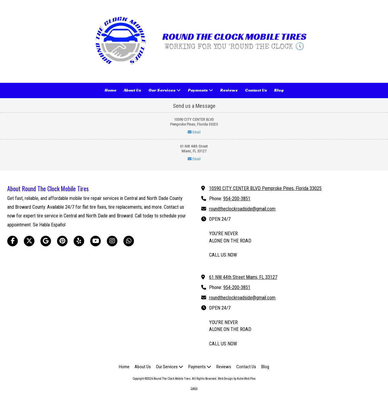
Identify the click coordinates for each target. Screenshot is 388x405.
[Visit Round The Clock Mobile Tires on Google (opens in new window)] (45, 241)
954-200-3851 (236, 198)
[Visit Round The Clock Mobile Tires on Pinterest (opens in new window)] (62, 241)
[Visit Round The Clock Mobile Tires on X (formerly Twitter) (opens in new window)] (29, 241)
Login (194, 388)
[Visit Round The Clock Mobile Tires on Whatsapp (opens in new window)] (128, 241)
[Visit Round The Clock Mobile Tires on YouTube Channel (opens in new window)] (95, 241)
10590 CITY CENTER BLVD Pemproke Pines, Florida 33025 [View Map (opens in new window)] (265, 188)
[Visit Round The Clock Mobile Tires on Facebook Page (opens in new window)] (12, 241)
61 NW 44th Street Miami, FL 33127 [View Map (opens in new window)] (243, 277)
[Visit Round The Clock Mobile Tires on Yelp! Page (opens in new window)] (79, 241)
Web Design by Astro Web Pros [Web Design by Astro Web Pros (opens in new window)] (237, 378)
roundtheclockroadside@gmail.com (242, 209)
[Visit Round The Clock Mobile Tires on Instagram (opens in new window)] (112, 241)
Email (194, 132)
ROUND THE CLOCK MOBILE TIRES (234, 36)
